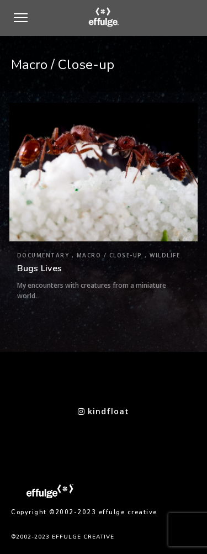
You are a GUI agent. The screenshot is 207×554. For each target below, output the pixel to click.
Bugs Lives (39, 268)
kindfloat (103, 411)
